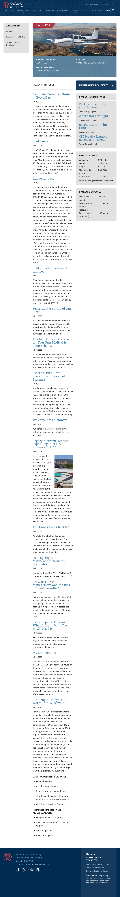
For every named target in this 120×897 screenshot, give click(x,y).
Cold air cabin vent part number (50, 270)
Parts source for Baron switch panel (95, 106)
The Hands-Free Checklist (51, 527)
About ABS (9, 10)
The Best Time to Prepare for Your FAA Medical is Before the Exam (51, 343)
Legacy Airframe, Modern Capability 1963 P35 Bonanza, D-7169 (51, 444)
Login (113, 4)
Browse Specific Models (15, 37)
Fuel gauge (40, 141)
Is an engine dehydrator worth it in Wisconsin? (50, 701)
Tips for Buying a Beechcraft (13, 43)
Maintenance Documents (93, 85)
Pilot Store (94, 4)
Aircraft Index (23, 10)
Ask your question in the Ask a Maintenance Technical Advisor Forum (97, 867)
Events (84, 4)
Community (49, 10)
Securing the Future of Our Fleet (52, 310)
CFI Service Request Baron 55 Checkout (93, 138)
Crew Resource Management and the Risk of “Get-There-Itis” (51, 585)
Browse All (10, 31)
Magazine (37, 10)
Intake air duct (43, 178)
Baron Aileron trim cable (93, 126)
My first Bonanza (45, 652)
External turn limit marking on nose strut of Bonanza (51, 376)
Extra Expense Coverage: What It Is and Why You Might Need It (50, 625)
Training (75, 10)
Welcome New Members (50, 420)
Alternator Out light (93, 116)
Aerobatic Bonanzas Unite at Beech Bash (51, 96)
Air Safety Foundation (92, 10)
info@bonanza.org (40, 864)
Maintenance (62, 10)
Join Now (104, 4)
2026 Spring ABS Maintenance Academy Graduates (49, 561)
